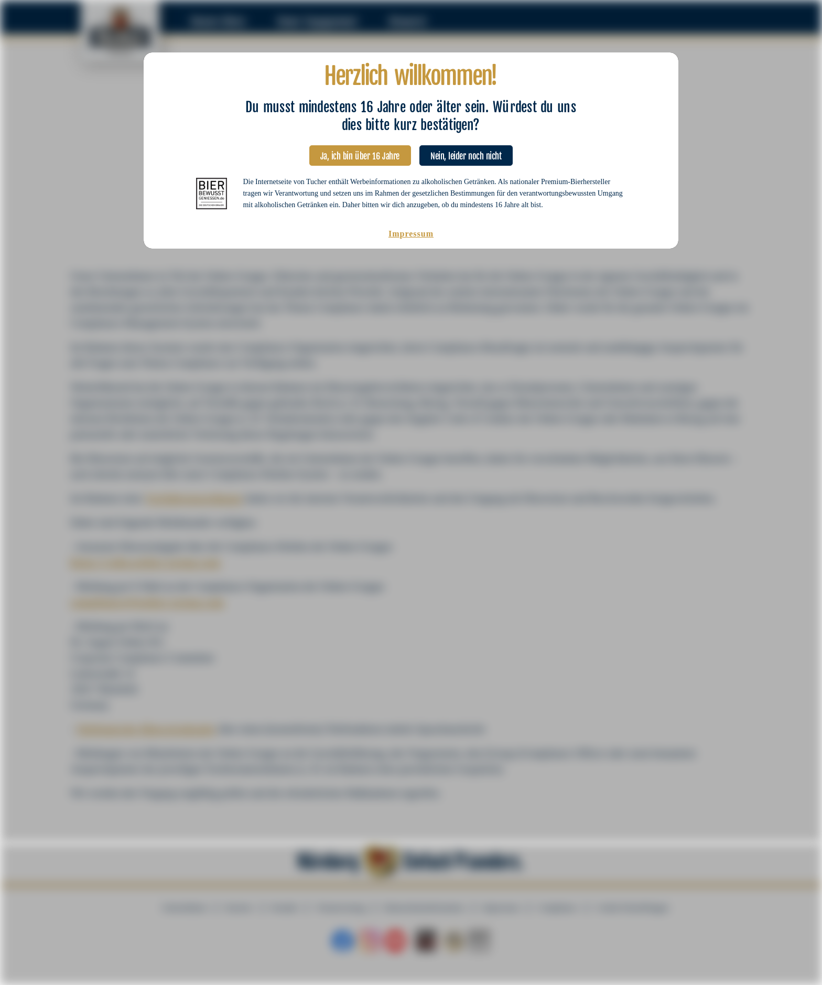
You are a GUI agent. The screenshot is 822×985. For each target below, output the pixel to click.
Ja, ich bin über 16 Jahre (360, 153)
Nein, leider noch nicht (466, 153)
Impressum (411, 233)
